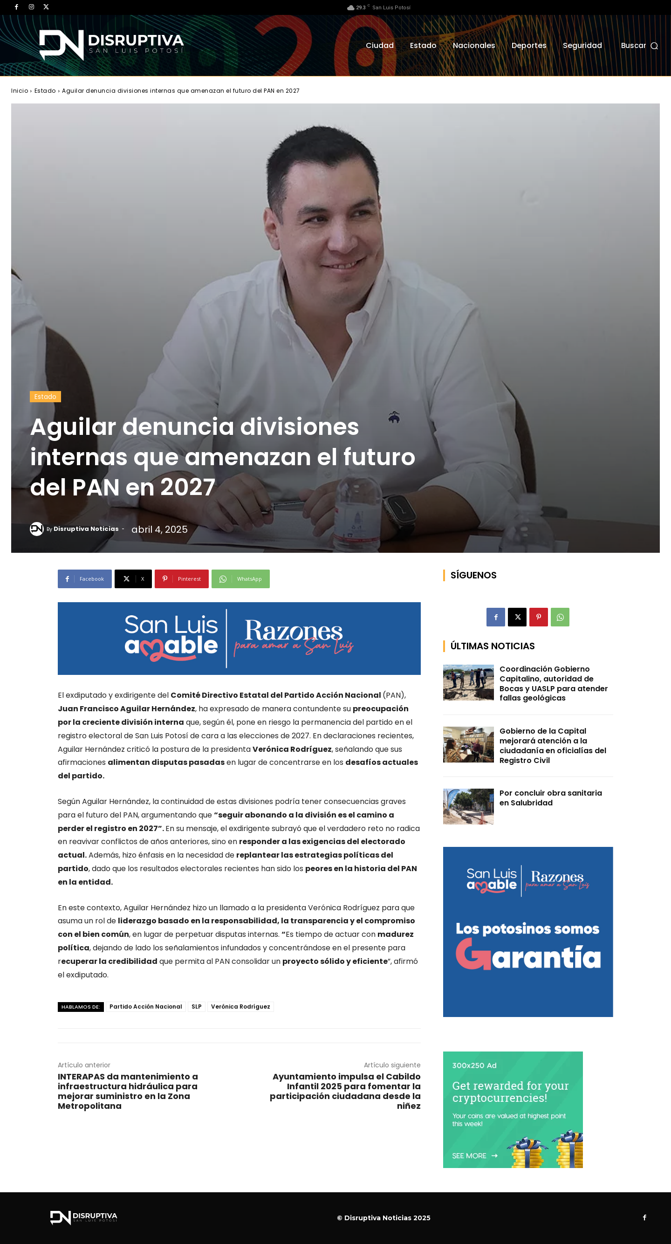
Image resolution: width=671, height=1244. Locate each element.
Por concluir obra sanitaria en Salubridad (551, 798)
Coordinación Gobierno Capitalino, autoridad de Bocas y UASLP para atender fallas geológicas (554, 683)
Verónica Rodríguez (240, 1006)
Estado (45, 91)
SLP (197, 1006)
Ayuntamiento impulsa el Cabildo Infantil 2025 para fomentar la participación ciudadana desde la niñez (345, 1091)
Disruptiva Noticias (86, 528)
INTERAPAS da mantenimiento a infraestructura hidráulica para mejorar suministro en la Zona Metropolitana (128, 1091)
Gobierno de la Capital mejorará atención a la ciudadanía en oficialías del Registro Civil (553, 745)
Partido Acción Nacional (146, 1006)
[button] (640, 45)
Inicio (19, 91)
